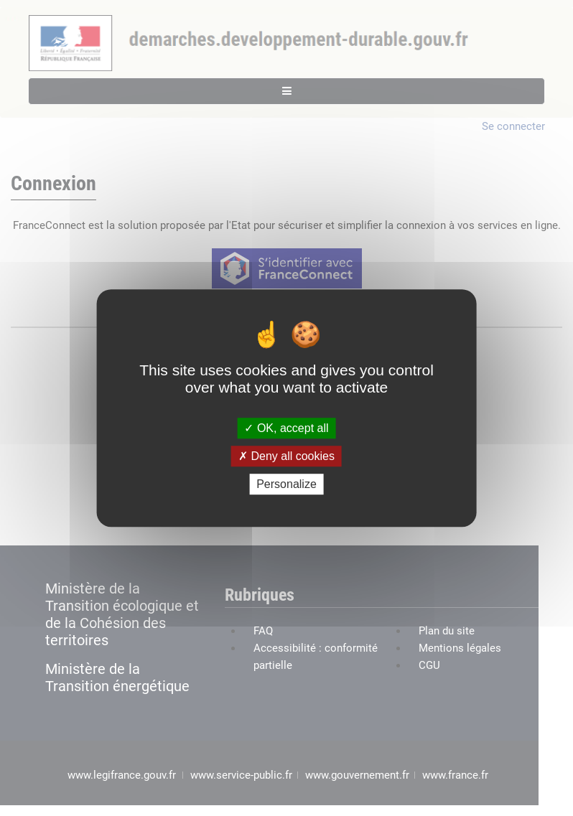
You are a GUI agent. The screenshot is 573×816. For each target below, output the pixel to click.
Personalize (286, 484)
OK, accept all (286, 428)
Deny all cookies (286, 456)
